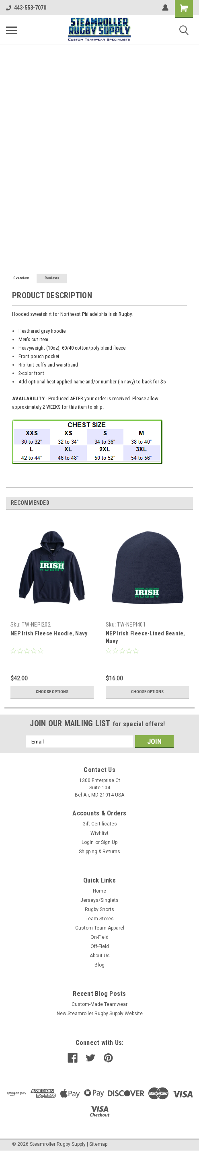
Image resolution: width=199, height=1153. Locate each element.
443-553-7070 (26, 7)
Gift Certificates (99, 824)
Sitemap (98, 1144)
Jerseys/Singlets (99, 900)
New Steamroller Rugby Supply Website (100, 1013)
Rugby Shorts (99, 909)
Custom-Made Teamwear (99, 1004)
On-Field (99, 937)
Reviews (52, 278)
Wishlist (99, 833)
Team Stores (100, 919)
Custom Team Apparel (99, 928)
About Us (100, 955)
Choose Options (52, 692)
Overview (21, 278)
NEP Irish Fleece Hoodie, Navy (48, 633)
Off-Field (99, 946)
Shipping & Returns (99, 851)
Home (99, 891)
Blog (99, 965)
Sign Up (109, 842)
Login (88, 842)
